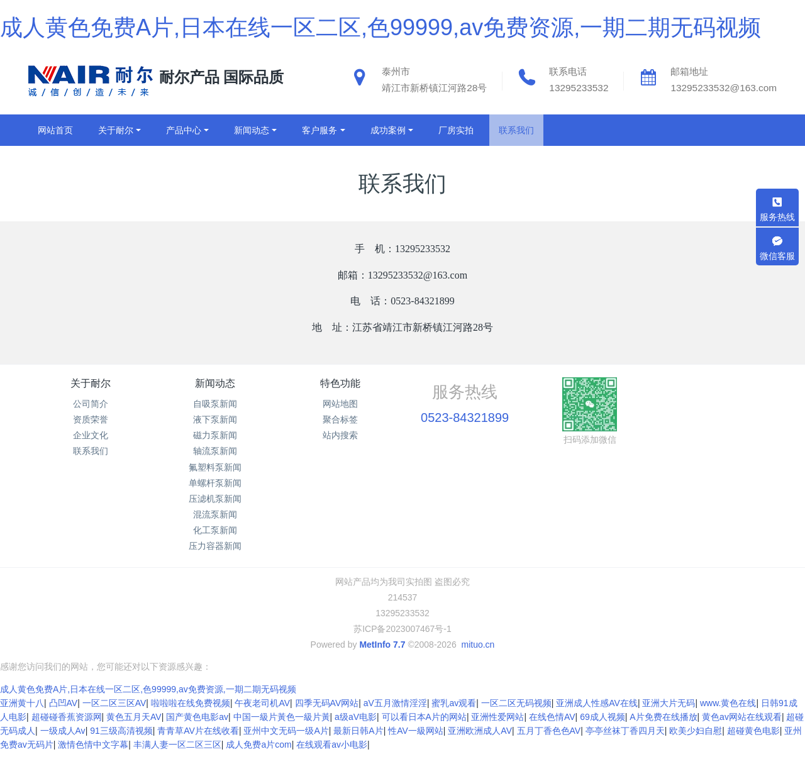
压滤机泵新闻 (215, 499)
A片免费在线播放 (663, 729)
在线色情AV (552, 729)
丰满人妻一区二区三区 (177, 757)
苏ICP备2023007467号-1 (402, 629)
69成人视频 (602, 729)
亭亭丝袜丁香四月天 (625, 743)
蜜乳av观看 (453, 716)
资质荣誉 (90, 419)
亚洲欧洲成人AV (480, 743)
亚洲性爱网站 (497, 729)
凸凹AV (63, 716)
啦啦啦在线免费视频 (190, 716)
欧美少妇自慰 (695, 743)
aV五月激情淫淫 (395, 716)
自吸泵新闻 (215, 404)
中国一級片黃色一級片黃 (281, 729)
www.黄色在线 (728, 716)
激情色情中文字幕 (93, 757)
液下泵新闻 (215, 419)
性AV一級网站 (415, 743)
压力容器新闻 (215, 546)
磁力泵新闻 (215, 435)
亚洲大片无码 (668, 716)
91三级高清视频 (121, 743)
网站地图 (340, 404)
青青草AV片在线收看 (198, 743)
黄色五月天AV (134, 729)
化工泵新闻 (215, 530)
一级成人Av (63, 743)
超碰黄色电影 (753, 743)
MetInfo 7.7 (382, 644)
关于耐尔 (90, 383)
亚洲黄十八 (22, 716)
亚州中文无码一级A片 (285, 743)
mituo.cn (477, 644)
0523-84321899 (465, 417)
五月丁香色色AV (549, 743)
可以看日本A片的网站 (424, 729)
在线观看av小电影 (331, 757)
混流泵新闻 (215, 514)
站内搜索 (340, 435)
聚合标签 (340, 419)
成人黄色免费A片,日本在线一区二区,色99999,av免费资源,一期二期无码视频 (380, 27)
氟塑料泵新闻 (215, 467)
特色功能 (340, 383)
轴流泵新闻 (215, 451)
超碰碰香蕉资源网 (66, 729)
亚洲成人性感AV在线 (597, 716)
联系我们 (90, 451)
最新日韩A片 (358, 743)
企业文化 (90, 435)
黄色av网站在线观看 (742, 729)
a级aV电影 (356, 729)
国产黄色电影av (197, 729)
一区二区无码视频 (516, 716)
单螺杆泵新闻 (215, 483)
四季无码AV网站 (327, 716)
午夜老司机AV (262, 716)
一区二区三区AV (114, 716)
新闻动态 (215, 383)
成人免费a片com (258, 757)
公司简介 (90, 404)
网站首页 (55, 130)
